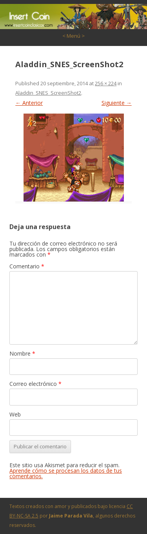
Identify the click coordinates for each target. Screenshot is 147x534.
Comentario (26, 266)
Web (15, 414)
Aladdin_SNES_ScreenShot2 (48, 92)
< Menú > (73, 35)
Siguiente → (117, 102)
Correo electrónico (35, 383)
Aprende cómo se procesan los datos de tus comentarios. (65, 473)
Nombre (22, 353)
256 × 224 (105, 83)
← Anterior (29, 102)
